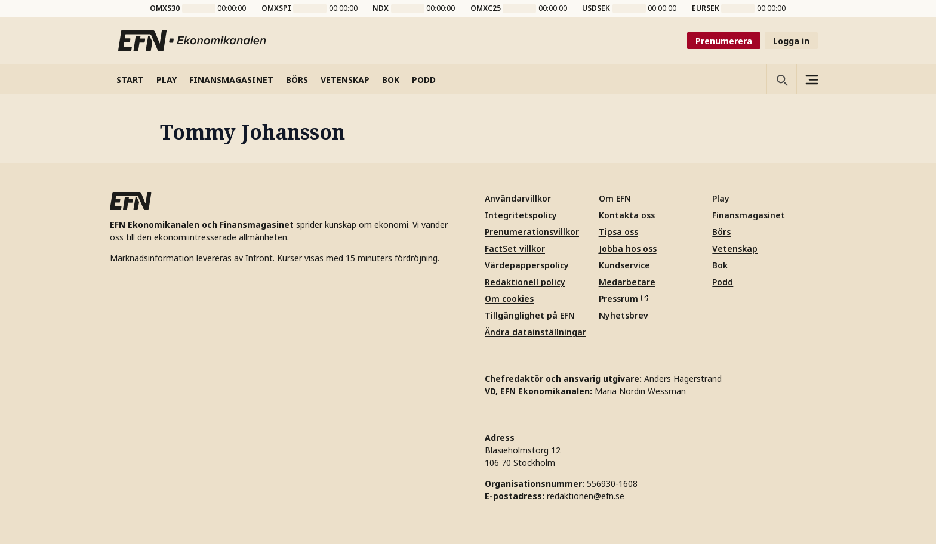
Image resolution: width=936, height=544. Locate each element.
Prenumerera (723, 41)
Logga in (791, 41)
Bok (720, 265)
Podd (722, 282)
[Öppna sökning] (781, 79)
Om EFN (615, 198)
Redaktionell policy (525, 282)
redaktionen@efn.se (585, 496)
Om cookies (509, 298)
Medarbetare (627, 282)
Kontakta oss (627, 215)
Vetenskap (735, 248)
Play (720, 198)
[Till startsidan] (192, 40)
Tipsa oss (618, 231)
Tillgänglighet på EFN (530, 315)
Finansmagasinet (748, 215)
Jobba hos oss (628, 248)
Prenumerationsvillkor (532, 231)
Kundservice (624, 265)
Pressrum (623, 298)
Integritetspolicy (521, 215)
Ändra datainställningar (535, 332)
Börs (721, 231)
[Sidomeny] (811, 79)
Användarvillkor (518, 198)
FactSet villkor (515, 248)
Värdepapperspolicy (527, 265)
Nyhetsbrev (623, 315)
